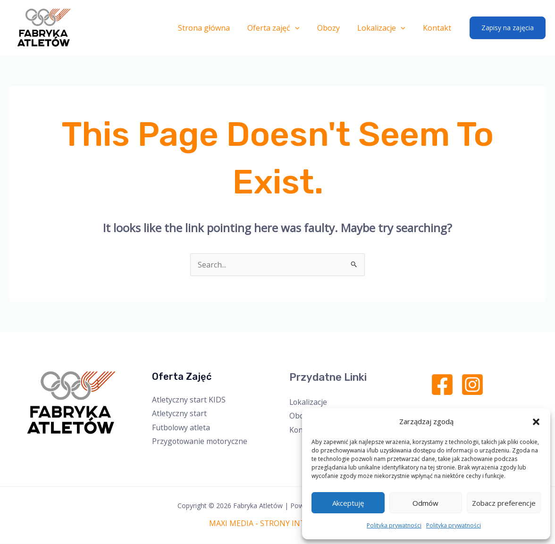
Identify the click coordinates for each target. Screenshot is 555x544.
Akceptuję (348, 503)
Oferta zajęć (282, 27)
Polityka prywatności (394, 525)
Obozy (334, 28)
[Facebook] (442, 384)
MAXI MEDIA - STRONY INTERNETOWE (278, 524)
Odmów (425, 503)
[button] (536, 422)
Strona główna (215, 28)
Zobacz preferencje (504, 503)
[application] (304, 27)
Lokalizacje (385, 27)
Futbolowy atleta (181, 427)
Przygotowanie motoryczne (200, 441)
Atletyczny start (179, 413)
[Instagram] (472, 384)
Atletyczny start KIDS (189, 399)
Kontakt (438, 28)
